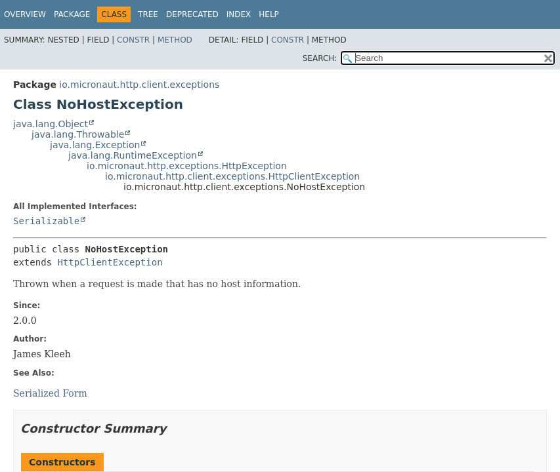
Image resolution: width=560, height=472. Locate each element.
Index (238, 14)
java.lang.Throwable (78, 134)
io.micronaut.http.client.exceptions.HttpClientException (232, 176)
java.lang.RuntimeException (132, 155)
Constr (133, 40)
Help (269, 14)
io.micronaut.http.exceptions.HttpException (187, 166)
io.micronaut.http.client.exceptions (139, 84)
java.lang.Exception (95, 145)
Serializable (46, 221)
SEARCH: (320, 58)
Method (175, 40)
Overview (25, 14)
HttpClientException (109, 262)
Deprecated (192, 14)
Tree (148, 14)
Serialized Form (50, 393)
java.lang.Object (50, 124)
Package (72, 14)
